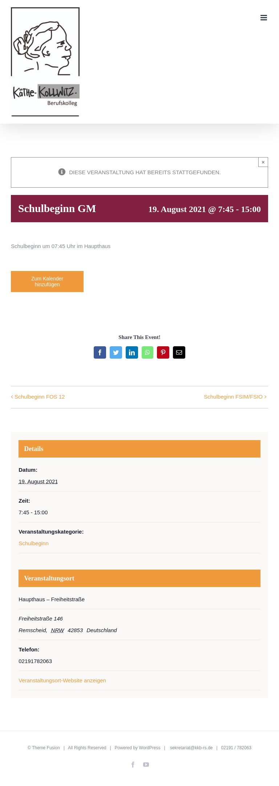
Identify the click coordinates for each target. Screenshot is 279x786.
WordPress (149, 747)
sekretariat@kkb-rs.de (191, 747)
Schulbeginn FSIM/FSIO (233, 397)
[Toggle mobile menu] (264, 17)
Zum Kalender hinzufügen (47, 281)
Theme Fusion (46, 747)
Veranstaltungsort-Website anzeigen (62, 680)
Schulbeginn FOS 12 (40, 397)
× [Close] (263, 162)
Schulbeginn (34, 543)
